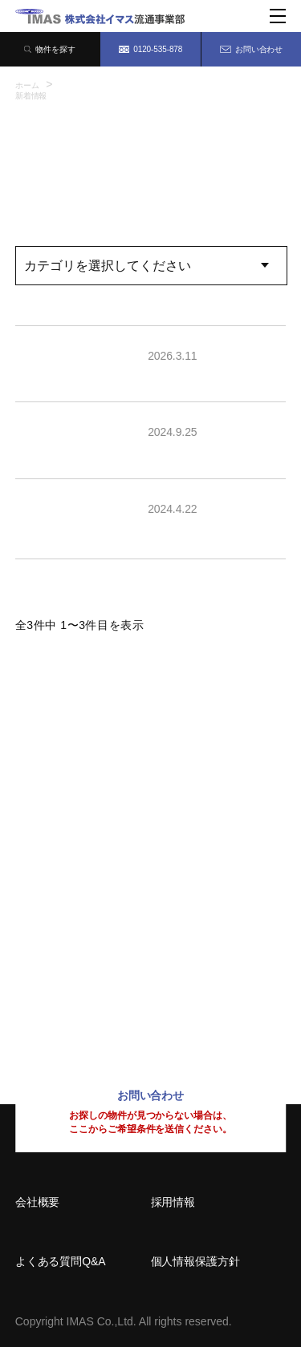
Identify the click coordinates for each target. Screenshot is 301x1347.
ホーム (27, 85)
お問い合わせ (251, 49)
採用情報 (173, 1202)
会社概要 (37, 1202)
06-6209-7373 (67, 887)
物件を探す (49, 49)
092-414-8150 (67, 993)
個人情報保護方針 (195, 1261)
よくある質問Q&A (60, 1261)
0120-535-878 (151, 49)
